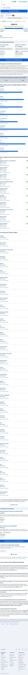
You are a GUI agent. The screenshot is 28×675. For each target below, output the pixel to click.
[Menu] (1, 1)
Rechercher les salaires (14, 11)
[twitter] (23, 649)
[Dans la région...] (14, 7)
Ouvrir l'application (23, 1)
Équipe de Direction (4, 662)
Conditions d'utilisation (21, 558)
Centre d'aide (3, 657)
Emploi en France (21, 657)
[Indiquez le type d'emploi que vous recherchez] (14, 4)
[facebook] (16, 649)
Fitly (19, 670)
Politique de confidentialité (11, 558)
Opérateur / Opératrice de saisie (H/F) (21, 45)
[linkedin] (26, 649)
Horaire (24, 21)
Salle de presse (3, 660)
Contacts (2, 659)
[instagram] (19, 649)
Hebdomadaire (10, 21)
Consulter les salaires (22, 664)
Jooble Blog (12, 662)
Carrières (2, 669)
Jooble (7, 673)
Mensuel (4, 21)
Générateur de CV (21, 668)
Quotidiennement (17, 21)
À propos (2, 655)
